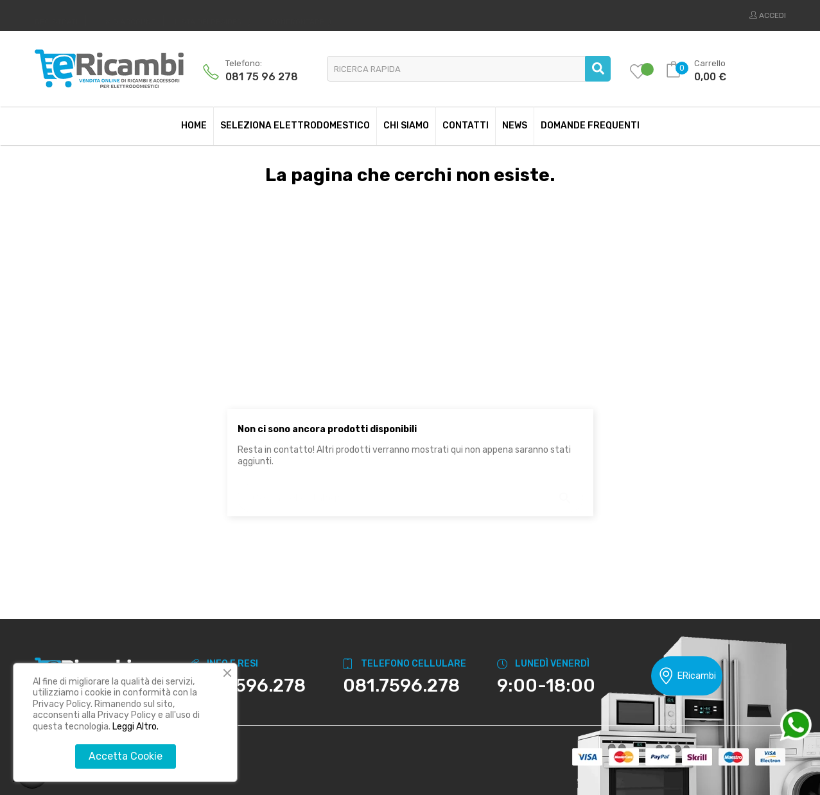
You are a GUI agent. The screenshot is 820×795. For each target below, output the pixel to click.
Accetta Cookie (125, 756)
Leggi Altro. (135, 726)
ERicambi (687, 676)
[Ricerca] (410, 491)
